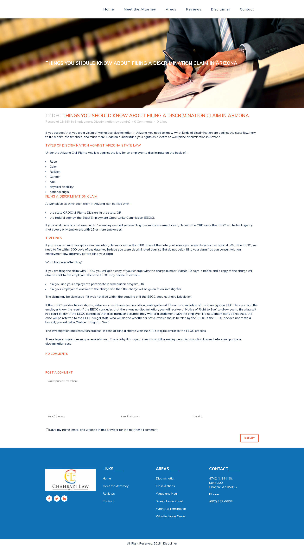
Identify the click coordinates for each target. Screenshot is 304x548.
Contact (108, 501)
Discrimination (165, 478)
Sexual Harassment (169, 501)
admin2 (125, 121)
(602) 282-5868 (221, 501)
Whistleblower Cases (171, 516)
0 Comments (143, 121)
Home (107, 478)
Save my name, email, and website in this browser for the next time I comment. (103, 430)
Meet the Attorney (116, 486)
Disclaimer (170, 543)
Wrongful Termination (171, 509)
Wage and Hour (167, 493)
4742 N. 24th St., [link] (221, 478)
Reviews (109, 493)
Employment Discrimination (94, 121)
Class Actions (165, 486)
